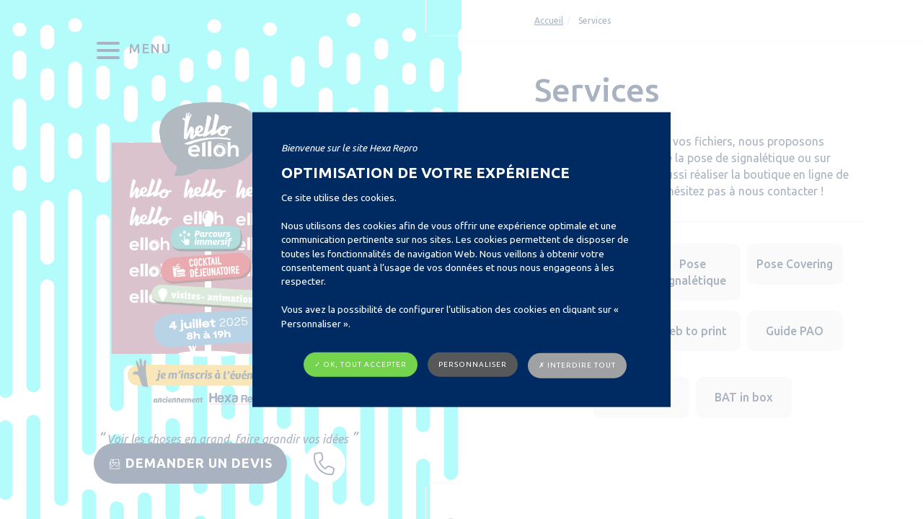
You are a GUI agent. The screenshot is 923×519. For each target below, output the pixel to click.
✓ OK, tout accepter (360, 364)
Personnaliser (472, 364)
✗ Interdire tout (577, 365)
